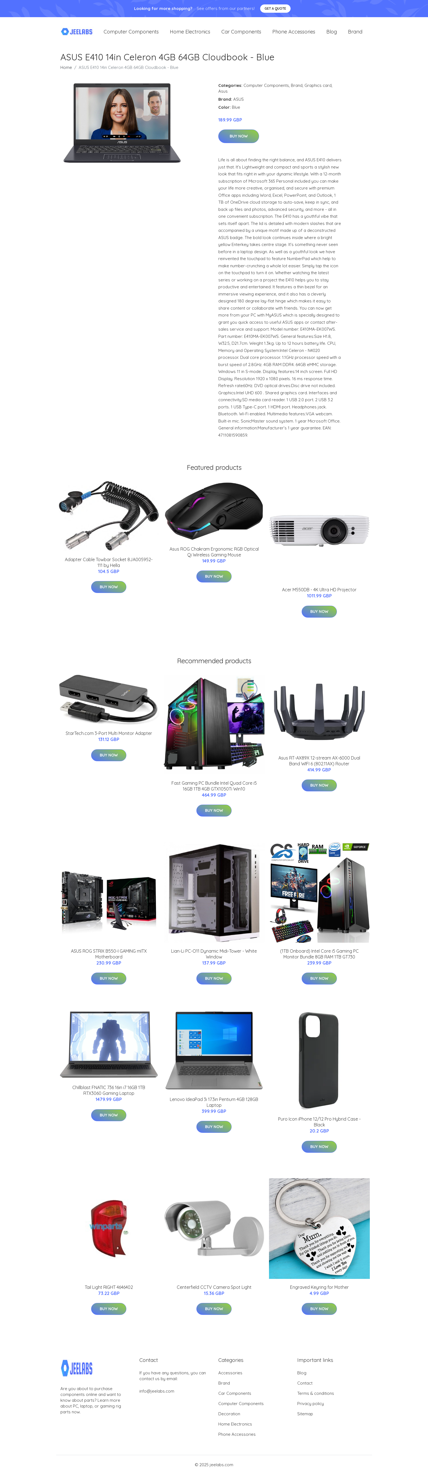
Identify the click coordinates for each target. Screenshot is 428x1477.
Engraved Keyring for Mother (319, 1290)
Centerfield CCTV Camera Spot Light (214, 1290)
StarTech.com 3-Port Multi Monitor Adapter (109, 736)
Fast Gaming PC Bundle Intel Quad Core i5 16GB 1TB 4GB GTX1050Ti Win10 (214, 788)
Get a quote (275, 8)
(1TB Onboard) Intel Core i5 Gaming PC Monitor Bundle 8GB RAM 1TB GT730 (319, 956)
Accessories (230, 1375)
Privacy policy (310, 1406)
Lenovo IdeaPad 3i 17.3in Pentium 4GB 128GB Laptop (214, 1105)
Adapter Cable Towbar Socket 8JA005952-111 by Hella (109, 565)
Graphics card (318, 88)
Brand (355, 33)
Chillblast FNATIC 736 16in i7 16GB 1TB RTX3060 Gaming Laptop (108, 1093)
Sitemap (305, 1416)
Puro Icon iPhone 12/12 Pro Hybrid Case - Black (319, 1125)
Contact (304, 1385)
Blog (331, 33)
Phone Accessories (293, 33)
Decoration (229, 1416)
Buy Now (239, 139)
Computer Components (131, 33)
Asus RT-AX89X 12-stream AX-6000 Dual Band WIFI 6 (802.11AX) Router (319, 763)
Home (66, 70)
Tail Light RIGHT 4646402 (109, 1290)
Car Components (241, 33)
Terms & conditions (315, 1396)
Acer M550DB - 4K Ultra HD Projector (319, 592)
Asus (223, 94)
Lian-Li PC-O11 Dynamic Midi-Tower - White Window (214, 956)
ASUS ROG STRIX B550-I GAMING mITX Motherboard (109, 956)
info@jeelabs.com (156, 1393)
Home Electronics (190, 33)
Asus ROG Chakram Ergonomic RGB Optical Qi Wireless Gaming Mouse (214, 554)
